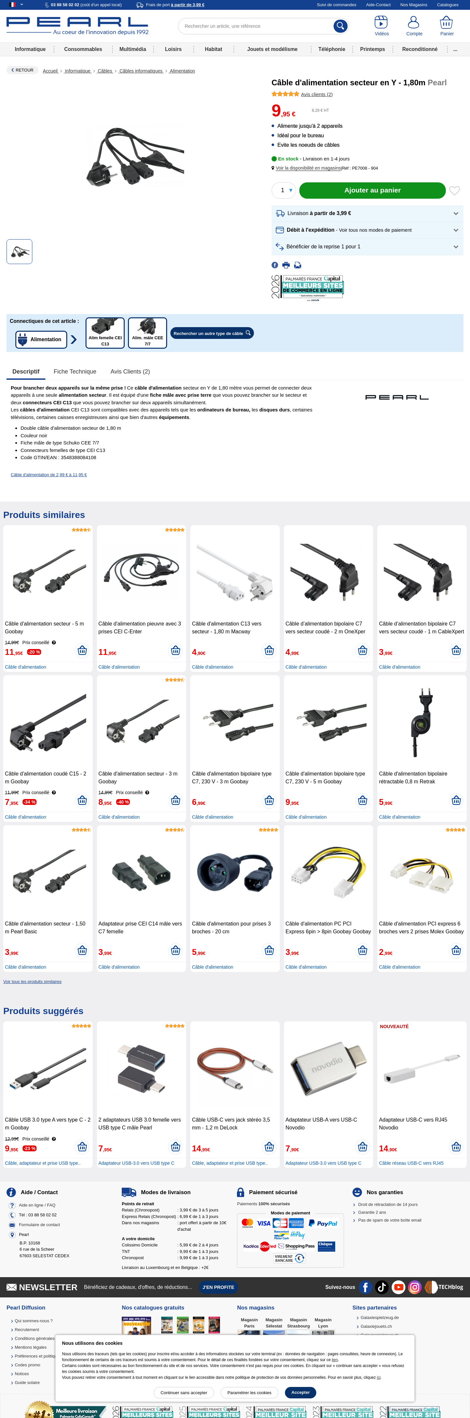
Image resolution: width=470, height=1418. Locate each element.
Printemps (372, 49)
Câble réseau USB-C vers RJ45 (411, 1163)
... (455, 49)
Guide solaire (27, 1382)
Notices (22, 1373)
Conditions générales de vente (43, 1338)
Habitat (213, 49)
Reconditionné (419, 49)
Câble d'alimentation (25, 667)
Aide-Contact (378, 4)
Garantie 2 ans (372, 1212)
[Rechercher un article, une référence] (263, 26)
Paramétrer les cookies (249, 1392)
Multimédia (132, 49)
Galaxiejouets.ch (376, 1326)
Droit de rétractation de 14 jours (388, 1204)
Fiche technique (75, 371)
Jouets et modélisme (272, 49)
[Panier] (447, 26)
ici (379, 1377)
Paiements (263, 1203)
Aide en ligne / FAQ (37, 1205)
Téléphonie (332, 49)
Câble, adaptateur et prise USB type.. (43, 1163)
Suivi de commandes (336, 4)
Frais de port (175, 4)
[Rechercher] (341, 26)
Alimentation (182, 71)
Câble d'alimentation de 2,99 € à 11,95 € (49, 474)
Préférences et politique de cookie (47, 1356)
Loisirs (173, 49)
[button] (307, 168)
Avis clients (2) (130, 371)
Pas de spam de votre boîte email (390, 1220)
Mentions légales (31, 1347)
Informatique (30, 49)
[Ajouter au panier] (372, 190)
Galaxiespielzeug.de (380, 1317)
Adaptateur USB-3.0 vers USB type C (137, 1163)
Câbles (105, 71)
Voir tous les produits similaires (32, 981)
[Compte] (414, 26)
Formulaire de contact (39, 1224)
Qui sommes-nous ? (34, 1320)
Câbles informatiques (141, 71)
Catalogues (448, 4)
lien (335, 1360)
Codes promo (27, 1364)
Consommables (83, 49)
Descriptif (25, 371)
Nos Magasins (413, 4)
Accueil (51, 71)
